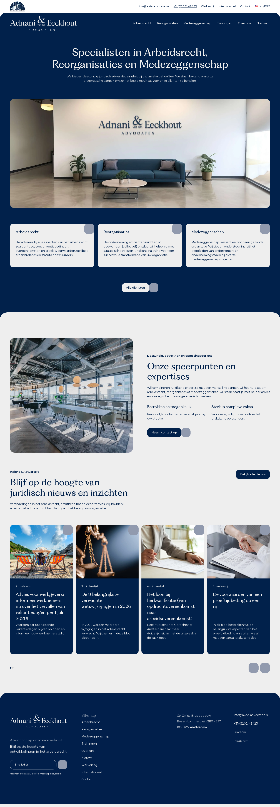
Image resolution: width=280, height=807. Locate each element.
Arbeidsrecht (142, 23)
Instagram (241, 740)
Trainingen (224, 23)
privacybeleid (54, 773)
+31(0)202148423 (246, 723)
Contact (245, 6)
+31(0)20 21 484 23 (185, 6)
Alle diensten (135, 287)
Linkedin (240, 732)
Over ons (244, 23)
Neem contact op (164, 432)
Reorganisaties (167, 23)
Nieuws (262, 23)
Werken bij (207, 6)
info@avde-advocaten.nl (154, 6)
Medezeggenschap (197, 23)
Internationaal (227, 6)
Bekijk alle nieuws (253, 474)
